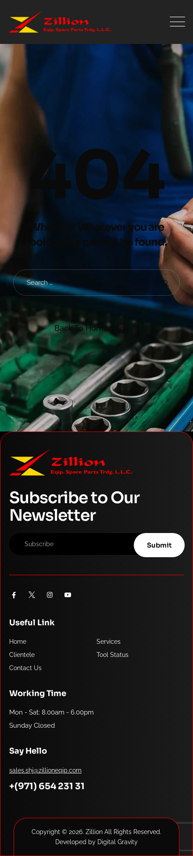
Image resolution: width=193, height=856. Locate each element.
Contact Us (25, 667)
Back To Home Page (91, 328)
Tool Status (112, 654)
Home (17, 641)
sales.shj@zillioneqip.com (45, 770)
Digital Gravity (117, 841)
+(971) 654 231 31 (47, 786)
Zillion (94, 831)
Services (108, 641)
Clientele (22, 654)
